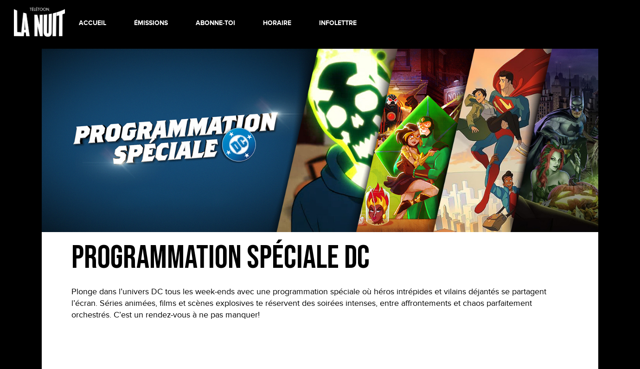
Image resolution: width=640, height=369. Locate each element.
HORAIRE (277, 23)
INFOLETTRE (338, 23)
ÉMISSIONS (151, 23)
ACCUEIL (92, 23)
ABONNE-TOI (215, 23)
